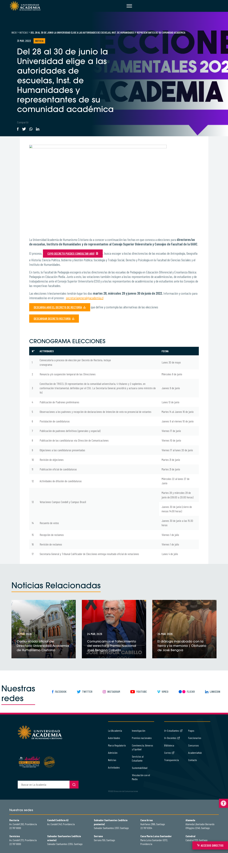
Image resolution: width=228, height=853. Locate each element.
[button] (223, 803)
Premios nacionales (142, 737)
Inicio (14, 32)
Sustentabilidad (139, 767)
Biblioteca (169, 745)
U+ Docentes (172, 737)
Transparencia (171, 760)
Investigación (138, 730)
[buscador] (44, 785)
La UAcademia (115, 730)
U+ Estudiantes (173, 730)
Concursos (193, 745)
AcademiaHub (195, 752)
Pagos (191, 730)
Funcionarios (194, 737)
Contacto (192, 760)
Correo (169, 752)
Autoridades (114, 737)
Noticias (23, 32)
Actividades (114, 767)
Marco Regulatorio (117, 745)
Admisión (112, 752)
